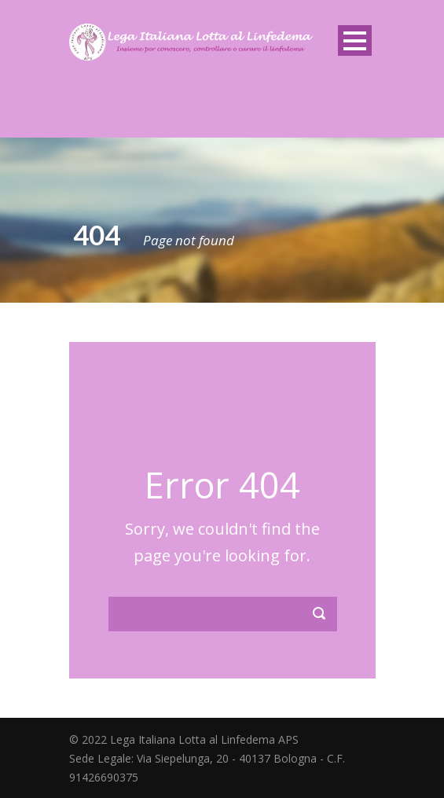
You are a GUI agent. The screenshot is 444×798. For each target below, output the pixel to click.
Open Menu (355, 40)
